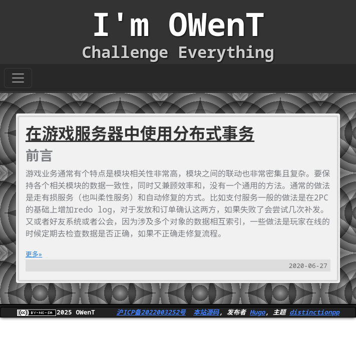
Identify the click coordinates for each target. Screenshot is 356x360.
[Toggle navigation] (18, 78)
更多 (32, 254)
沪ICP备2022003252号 (151, 312)
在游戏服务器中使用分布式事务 (140, 133)
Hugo (257, 312)
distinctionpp (314, 312)
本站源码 (206, 312)
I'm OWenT (178, 24)
